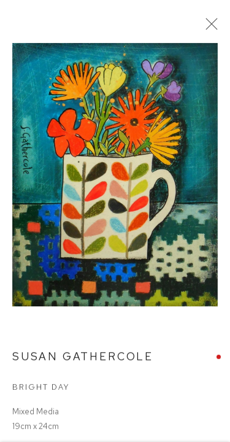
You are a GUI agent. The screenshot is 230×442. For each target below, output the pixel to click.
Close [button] (209, 27)
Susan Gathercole (82, 359)
